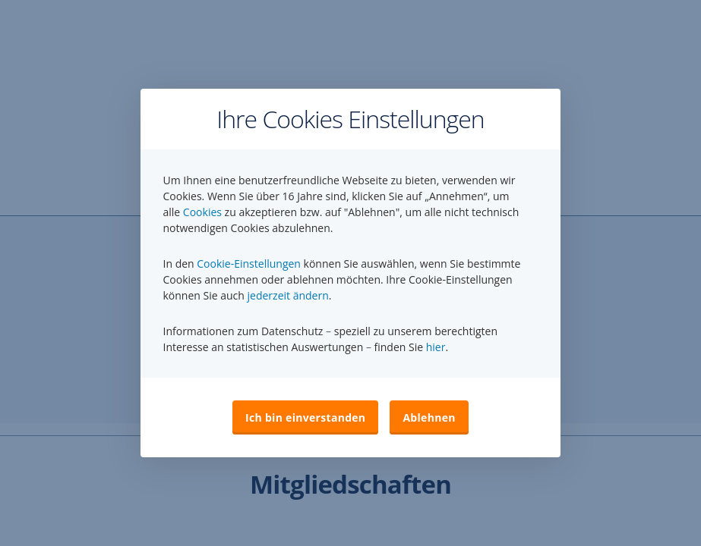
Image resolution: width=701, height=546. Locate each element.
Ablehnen (429, 417)
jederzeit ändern (288, 295)
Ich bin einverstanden (305, 417)
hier (436, 347)
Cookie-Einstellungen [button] (249, 263)
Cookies (202, 212)
